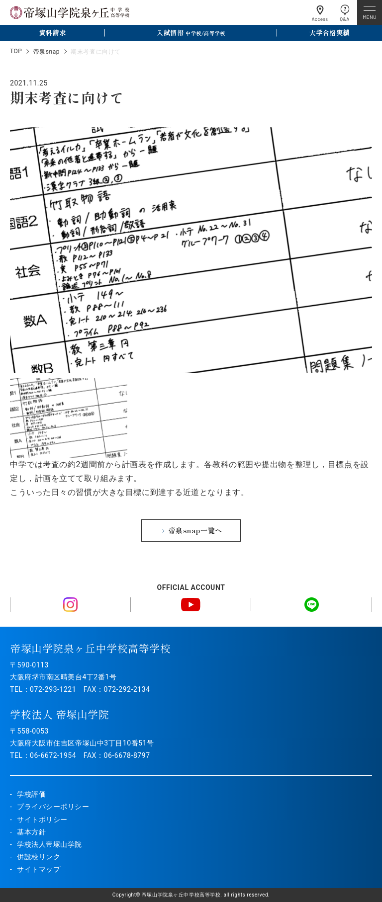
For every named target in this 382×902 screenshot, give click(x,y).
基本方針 (31, 832)
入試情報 (191, 32)
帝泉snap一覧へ (195, 530)
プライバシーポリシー (53, 807)
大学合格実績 (329, 32)
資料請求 (52, 32)
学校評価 (31, 794)
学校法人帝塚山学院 (49, 844)
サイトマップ (38, 869)
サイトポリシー (42, 819)
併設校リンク (38, 857)
